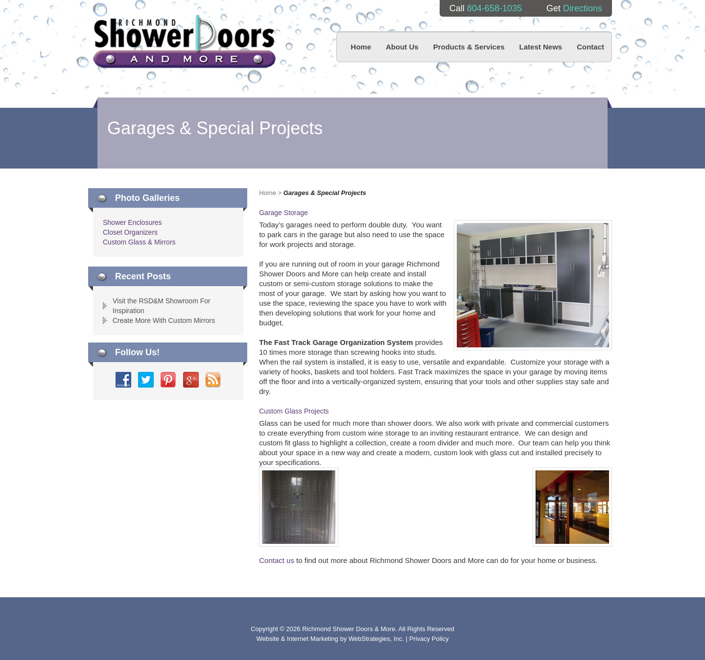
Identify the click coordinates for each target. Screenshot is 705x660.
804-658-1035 (494, 8)
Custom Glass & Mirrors (139, 242)
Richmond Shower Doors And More (184, 41)
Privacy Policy (429, 638)
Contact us (276, 560)
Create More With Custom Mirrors (164, 320)
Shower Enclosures (132, 222)
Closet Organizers (130, 232)
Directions (582, 8)
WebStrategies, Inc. (377, 638)
